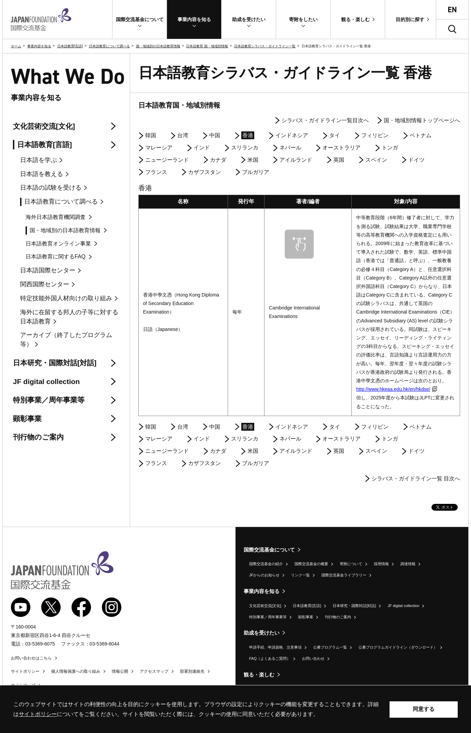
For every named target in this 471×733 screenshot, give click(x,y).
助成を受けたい (261, 633)
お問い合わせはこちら (31, 658)
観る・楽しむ (259, 675)
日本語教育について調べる (109, 46)
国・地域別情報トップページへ (422, 120)
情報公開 (120, 671)
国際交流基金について (269, 550)
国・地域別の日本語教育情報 (158, 46)
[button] (139, 19)
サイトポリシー (25, 671)
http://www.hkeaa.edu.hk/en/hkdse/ (396, 389)
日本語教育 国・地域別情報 (207, 46)
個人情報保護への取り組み (75, 671)
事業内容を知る (39, 46)
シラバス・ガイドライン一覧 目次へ (415, 478)
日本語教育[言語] (70, 46)
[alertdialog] (235, 709)
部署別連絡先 (192, 671)
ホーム (16, 46)
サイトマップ (23, 685)
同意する (424, 709)
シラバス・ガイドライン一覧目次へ (325, 120)
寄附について (351, 564)
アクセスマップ (154, 671)
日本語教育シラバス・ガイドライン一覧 (264, 46)
